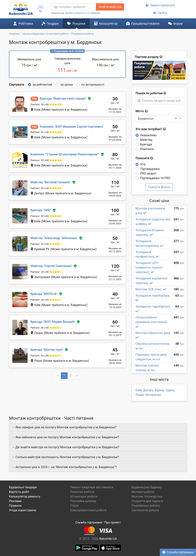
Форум (175, 23)
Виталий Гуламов (50, 182)
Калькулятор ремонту (24, 496)
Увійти (160, 13)
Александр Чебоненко (54, 238)
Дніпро (148, 390)
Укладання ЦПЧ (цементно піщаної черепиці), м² (149, 267)
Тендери (50, 23)
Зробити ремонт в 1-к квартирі (82, 12)
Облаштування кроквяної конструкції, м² (152, 322)
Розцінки (76, 23)
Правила (15, 505)
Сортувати (16, 84)
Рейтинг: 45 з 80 (39, 244)
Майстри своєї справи (63, 98)
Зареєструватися (160, 5)
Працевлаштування (143, 23)
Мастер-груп (46, 349)
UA (40, 7)
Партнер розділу (147, 57)
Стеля (74, 505)
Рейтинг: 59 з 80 (39, 104)
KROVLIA (43, 294)
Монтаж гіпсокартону (146, 496)
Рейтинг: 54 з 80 (39, 188)
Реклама (15, 501)
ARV (40, 210)
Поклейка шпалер (83, 501)
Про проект (112, 522)
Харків (159, 390)
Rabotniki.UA (108, 539)
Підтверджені (150, 169)
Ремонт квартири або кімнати (91, 487)
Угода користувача (22, 510)
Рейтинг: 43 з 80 (39, 327)
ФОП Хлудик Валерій (52, 322)
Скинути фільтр (159, 187)
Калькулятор (106, 23)
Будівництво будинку (146, 487)
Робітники (23, 23)
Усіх (143, 164)
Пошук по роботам (149, 93)
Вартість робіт (19, 492)
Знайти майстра (110, 7)
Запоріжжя (153, 395)
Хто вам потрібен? (151, 129)
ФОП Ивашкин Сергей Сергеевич (72, 126)
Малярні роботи (142, 492)
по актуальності (92, 84)
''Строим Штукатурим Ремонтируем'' (64, 154)
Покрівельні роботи (145, 505)
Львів (140, 395)
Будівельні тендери (23, 487)
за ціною (66, 84)
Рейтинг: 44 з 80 (39, 299)
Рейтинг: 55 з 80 (39, 132)
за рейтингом (42, 84)
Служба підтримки (178, 552)
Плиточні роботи (82, 492)
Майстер (146, 140)
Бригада (146, 144)
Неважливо (148, 135)
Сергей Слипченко (51, 266)
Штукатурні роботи (83, 496)
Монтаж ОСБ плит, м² (151, 289)
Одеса (169, 390)
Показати (144, 158)
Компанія (147, 149)
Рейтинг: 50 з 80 (39, 216)
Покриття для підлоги (147, 501)
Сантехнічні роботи (145, 510)
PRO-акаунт (148, 173)
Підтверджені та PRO (155, 178)
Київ (139, 390)
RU (40, 11)
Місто (140, 111)
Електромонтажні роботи (88, 510)
